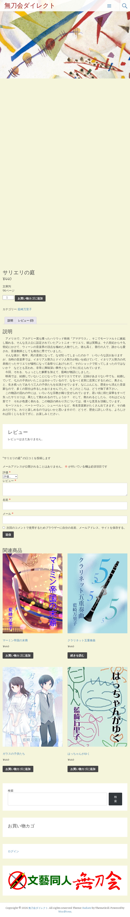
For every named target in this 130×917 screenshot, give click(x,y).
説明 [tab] (10, 320)
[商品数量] (8, 297)
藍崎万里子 (25, 309)
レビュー (9, 480)
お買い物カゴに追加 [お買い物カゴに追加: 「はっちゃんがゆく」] (82, 769)
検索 (10, 790)
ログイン (13, 851)
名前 (7, 499)
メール (8, 513)
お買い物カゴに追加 (30, 298)
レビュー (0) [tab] (26, 320)
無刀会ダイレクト (29, 5)
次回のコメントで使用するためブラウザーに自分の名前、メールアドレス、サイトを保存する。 (66, 527)
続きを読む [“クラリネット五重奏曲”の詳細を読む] (77, 655)
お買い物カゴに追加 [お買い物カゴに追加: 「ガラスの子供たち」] (18, 769)
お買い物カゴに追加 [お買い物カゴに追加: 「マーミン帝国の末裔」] (18, 655)
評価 (7, 472)
